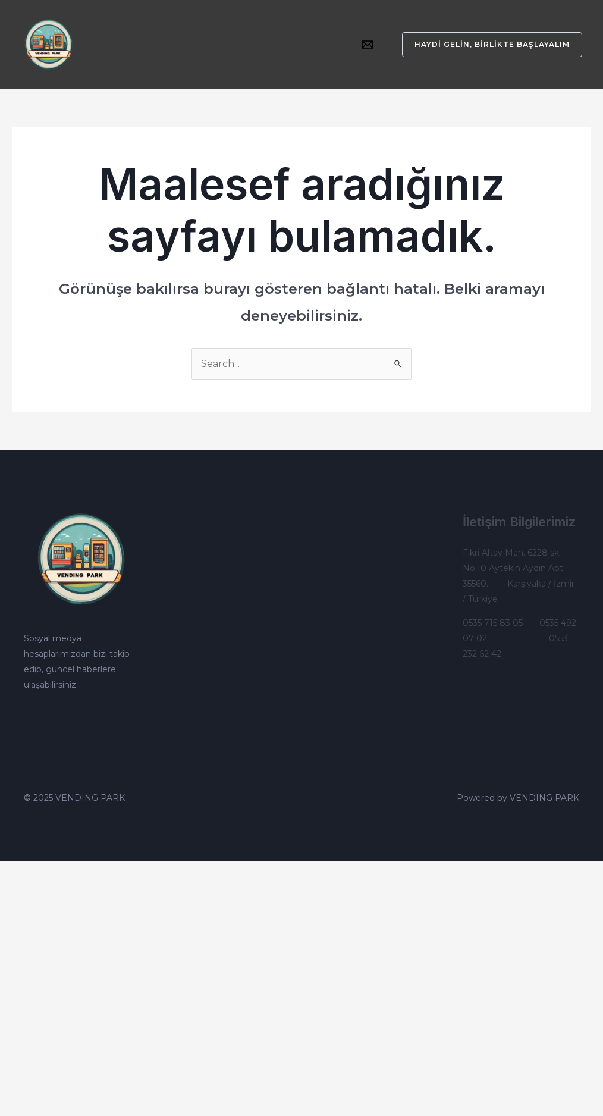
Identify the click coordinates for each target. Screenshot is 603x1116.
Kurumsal (123, 35)
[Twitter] (28, 710)
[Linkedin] (81, 710)
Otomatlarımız (195, 36)
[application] (226, 36)
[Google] (117, 710)
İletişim (227, 53)
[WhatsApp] (99, 710)
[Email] (367, 44)
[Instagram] (46, 710)
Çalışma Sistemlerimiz (150, 53)
